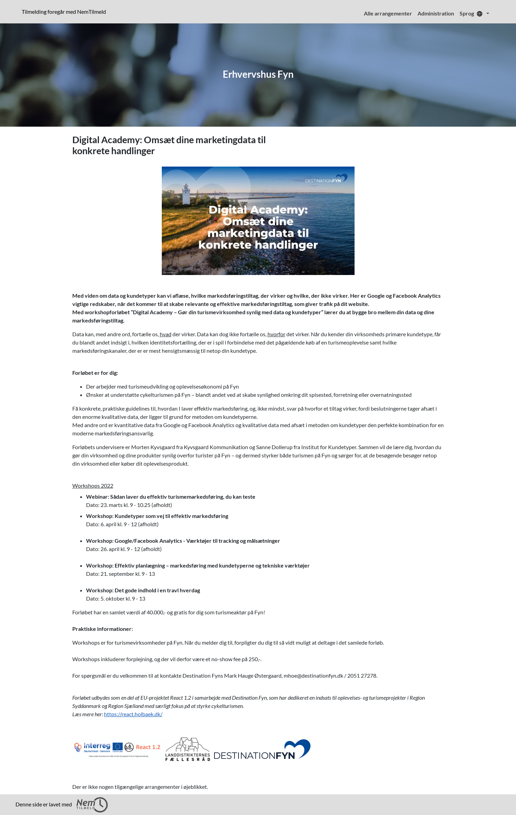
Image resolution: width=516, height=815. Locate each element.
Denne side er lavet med (61, 805)
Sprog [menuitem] (472, 13)
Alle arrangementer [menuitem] (388, 13)
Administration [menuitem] (436, 13)
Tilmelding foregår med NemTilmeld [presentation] (64, 11)
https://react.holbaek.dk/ (133, 714)
